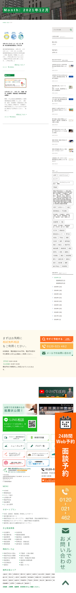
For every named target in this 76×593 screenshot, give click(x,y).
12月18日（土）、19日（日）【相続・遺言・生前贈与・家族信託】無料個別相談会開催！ (15, 93)
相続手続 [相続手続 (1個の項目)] (67, 237)
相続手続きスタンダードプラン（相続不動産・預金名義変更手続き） (26, 510)
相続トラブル (24, 557)
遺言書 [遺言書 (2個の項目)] (60, 255)
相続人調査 (7, 531)
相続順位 (7, 552)
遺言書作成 (7, 527)
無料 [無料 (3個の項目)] (61, 233)
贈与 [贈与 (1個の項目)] (54, 251)
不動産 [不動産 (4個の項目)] (55, 179)
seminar (8, 28)
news (8, 75)
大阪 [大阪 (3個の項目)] (62, 214)
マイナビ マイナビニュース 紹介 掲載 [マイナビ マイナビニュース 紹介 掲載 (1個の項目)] (62, 175)
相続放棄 (7, 534)
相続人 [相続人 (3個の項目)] (60, 237)
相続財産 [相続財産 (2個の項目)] (63, 240)
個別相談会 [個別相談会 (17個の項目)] (56, 203)
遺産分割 (19, 531)
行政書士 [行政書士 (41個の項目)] (55, 248)
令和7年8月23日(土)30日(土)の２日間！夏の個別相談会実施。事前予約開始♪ (59, 96)
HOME (4, 22)
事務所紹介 (7, 485)
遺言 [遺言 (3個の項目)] (54, 255)
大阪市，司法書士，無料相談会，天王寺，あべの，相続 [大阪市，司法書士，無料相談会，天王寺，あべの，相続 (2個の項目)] (61, 218)
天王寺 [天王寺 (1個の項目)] (55, 222)
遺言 (21, 555)
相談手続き (7, 492)
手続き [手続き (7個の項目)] (61, 230)
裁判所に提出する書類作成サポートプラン (18, 515)
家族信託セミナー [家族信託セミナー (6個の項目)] (58, 226)
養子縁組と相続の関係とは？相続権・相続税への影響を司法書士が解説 (59, 116)
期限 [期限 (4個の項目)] (67, 230)
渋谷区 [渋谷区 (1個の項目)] (55, 233)
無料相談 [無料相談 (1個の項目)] (67, 233)
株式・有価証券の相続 (27, 550)
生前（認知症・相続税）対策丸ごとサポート (18, 506)
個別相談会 (11, 67)
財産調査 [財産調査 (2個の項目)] (68, 248)
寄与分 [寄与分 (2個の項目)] (68, 226)
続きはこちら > (20, 64)
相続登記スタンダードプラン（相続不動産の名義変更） (22, 513)
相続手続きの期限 (10, 548)
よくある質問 (8, 496)
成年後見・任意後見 (22, 536)
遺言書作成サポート (10, 508)
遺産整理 (7, 529)
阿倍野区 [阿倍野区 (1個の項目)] (64, 258)
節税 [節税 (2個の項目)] (61, 244)
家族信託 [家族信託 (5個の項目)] (62, 222)
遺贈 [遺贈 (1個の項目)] (66, 255)
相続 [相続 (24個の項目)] (54, 237)
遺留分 (6, 557)
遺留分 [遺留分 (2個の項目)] (68, 251)
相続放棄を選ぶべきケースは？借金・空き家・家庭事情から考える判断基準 (59, 86)
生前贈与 (7, 524)
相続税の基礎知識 (26, 552)
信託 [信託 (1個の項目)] (68, 199)
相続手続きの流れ (10, 545)
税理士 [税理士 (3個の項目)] (55, 244)
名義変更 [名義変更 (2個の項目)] (55, 214)
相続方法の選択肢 (10, 550)
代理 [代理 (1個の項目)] (54, 199)
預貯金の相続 (24, 548)
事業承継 (7, 536)
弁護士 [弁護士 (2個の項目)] (55, 230)
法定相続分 (7, 555)
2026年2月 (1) (60, 272)
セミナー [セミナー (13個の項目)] (55, 171)
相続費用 (7, 494)
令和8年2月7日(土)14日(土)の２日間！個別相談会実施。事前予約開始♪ (59, 75)
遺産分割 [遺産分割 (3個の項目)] (60, 251)
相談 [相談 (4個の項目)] (70, 240)
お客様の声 (7, 490)
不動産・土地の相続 (27, 545)
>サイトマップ (6, 472)
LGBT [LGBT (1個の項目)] (55, 167)
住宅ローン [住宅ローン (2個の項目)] (61, 199)
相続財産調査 (20, 527)
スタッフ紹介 (8, 487)
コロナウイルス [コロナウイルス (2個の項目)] (63, 167)
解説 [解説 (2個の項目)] (62, 248)
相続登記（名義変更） (23, 529)
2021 (8, 22)
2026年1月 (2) (60, 275)
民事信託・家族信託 (22, 534)
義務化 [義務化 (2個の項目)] (67, 244)
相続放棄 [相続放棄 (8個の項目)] (55, 240)
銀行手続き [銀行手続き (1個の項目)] (56, 258)
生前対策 (19, 524)
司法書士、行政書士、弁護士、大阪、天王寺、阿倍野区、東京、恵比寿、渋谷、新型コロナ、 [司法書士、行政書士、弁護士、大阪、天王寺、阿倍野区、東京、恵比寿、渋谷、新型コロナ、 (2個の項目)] (62, 208)
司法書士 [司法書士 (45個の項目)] (64, 203)
